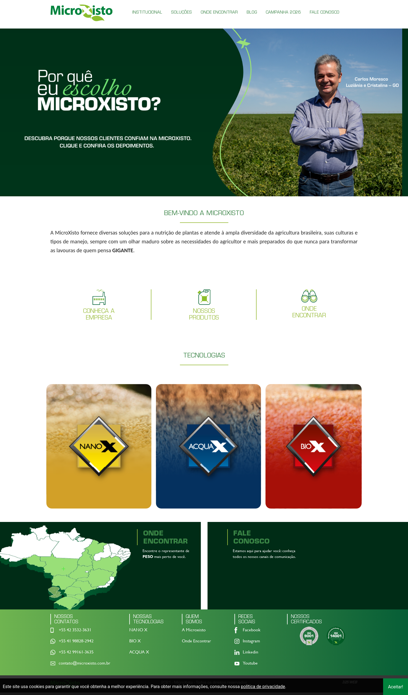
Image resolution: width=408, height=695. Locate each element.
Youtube (250, 665)
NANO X (138, 632)
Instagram (251, 643)
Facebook (251, 632)
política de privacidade (263, 686)
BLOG (252, 12)
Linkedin (250, 654)
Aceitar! (395, 686)
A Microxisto (194, 632)
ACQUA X (139, 654)
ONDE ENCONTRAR (219, 12)
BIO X (135, 643)
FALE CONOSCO (324, 12)
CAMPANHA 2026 (283, 12)
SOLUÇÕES (181, 12)
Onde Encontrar (196, 643)
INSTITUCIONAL (147, 12)
